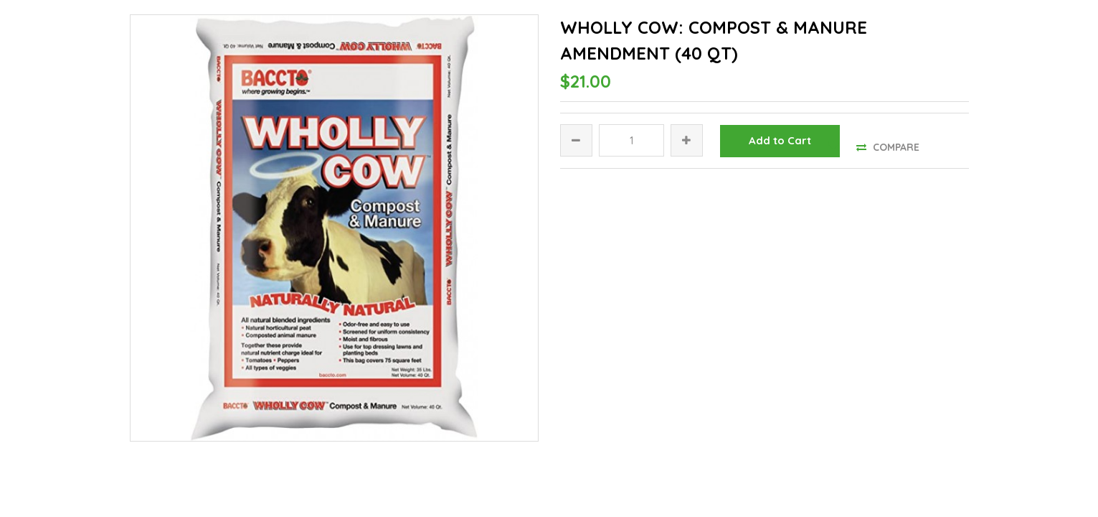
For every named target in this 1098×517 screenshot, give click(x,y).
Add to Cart (780, 140)
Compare (887, 147)
